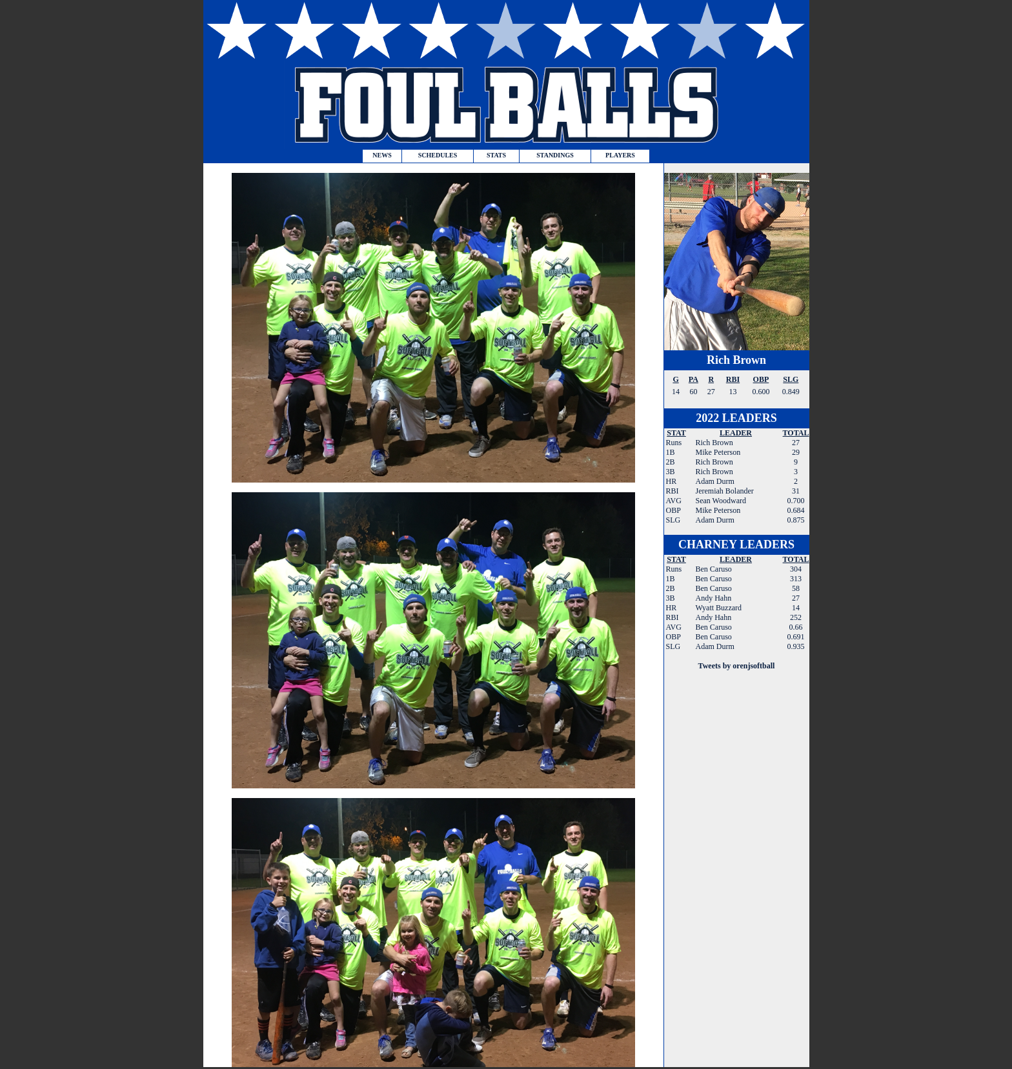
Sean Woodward (720, 500)
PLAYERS (620, 155)
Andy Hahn (714, 598)
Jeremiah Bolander (724, 490)
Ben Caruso (714, 569)
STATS (496, 155)
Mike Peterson (717, 452)
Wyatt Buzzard (719, 607)
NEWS (381, 155)
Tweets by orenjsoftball (736, 665)
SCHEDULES (438, 155)
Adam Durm (714, 481)
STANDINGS (555, 155)
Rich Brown (736, 360)
